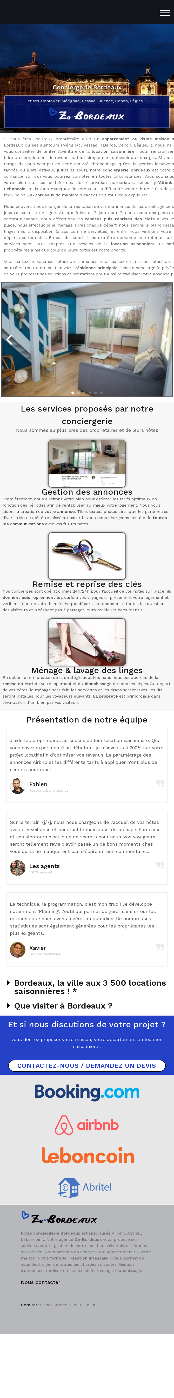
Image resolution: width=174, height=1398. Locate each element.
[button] (9, 339)
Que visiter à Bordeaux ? (63, 1006)
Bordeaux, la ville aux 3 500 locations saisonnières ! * (90, 987)
